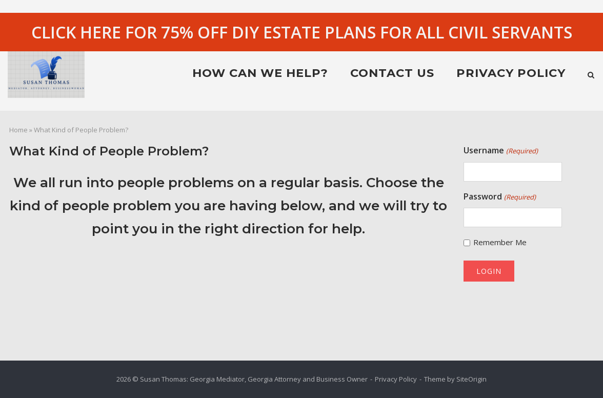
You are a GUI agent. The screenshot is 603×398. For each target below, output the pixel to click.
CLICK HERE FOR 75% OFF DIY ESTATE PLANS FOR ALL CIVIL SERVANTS (301, 32)
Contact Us (392, 73)
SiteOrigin (471, 379)
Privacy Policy (511, 73)
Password (499, 197)
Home (18, 129)
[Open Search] (591, 76)
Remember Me (500, 242)
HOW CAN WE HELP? (260, 73)
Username (500, 151)
